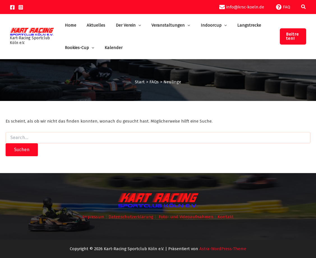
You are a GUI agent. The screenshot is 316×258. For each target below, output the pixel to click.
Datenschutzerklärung (131, 216)
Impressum (93, 216)
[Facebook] (12, 7)
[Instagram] (20, 7)
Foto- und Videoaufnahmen (186, 216)
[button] (303, 7)
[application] (135, 25)
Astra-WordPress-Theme (222, 248)
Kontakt (226, 216)
